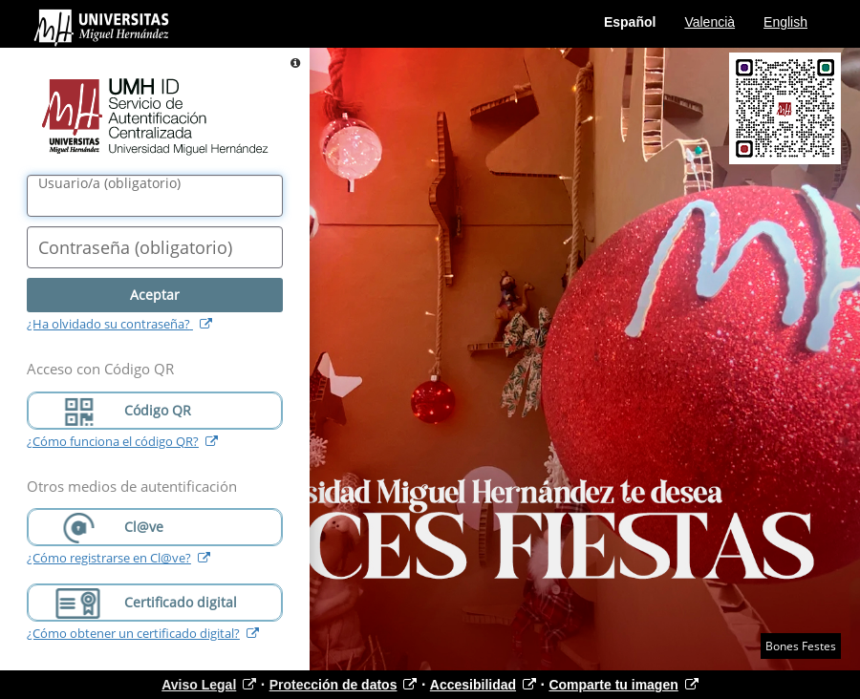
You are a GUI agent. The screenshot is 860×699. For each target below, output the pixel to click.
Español (630, 22)
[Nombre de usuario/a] (155, 196)
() (109, 183)
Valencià (709, 22)
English (785, 22)
